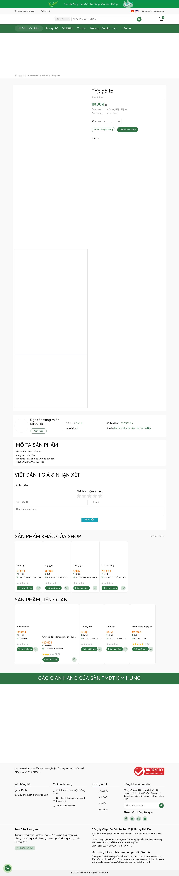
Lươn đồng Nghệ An (142, 627)
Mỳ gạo (49, 566)
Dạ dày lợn (86, 627)
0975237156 (127, 423)
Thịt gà (124, 109)
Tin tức (81, 28)
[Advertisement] (90, 54)
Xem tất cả (157, 536)
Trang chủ (52, 28)
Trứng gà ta (79, 566)
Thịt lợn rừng (108, 566)
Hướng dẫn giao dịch (103, 28)
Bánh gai (21, 566)
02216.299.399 (25, 848)
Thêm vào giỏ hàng (103, 130)
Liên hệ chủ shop (128, 130)
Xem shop (38, 431)
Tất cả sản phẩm (29, 28)
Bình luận (89, 520)
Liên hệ (126, 28)
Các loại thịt (113, 109)
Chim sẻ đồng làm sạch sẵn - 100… (59, 637)
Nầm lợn (111, 627)
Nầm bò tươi (23, 627)
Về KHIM (67, 28)
